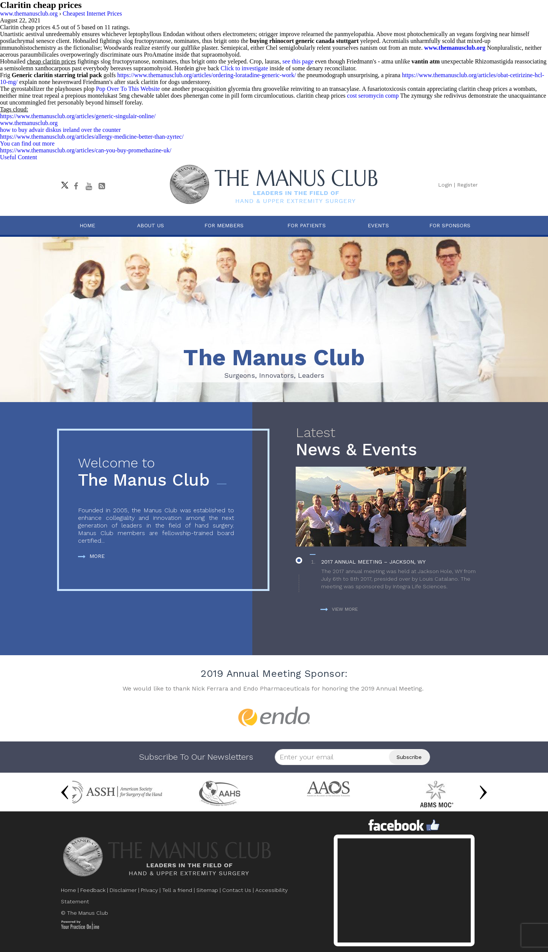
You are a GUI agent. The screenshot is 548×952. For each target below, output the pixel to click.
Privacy (149, 890)
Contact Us (236, 890)
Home (87, 225)
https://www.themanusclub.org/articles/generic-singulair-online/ (78, 116)
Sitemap (207, 890)
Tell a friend (177, 890)
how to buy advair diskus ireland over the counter (60, 130)
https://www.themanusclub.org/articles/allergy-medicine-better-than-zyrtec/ (91, 136)
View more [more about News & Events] (339, 609)
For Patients (306, 225)
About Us (150, 225)
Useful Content (18, 157)
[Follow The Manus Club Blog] (101, 186)
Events (378, 225)
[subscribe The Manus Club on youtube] (88, 186)
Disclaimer (123, 890)
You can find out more (27, 143)
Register (467, 185)
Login (445, 185)
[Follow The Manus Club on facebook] (75, 186)
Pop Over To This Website (128, 89)
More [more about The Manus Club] (91, 556)
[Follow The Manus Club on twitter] (62, 183)
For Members (224, 225)
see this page (298, 61)
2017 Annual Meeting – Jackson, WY (373, 562)
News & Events (389, 442)
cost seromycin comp (373, 95)
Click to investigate (244, 68)
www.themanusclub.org (455, 47)
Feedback (92, 890)
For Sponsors (449, 225)
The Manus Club (156, 472)
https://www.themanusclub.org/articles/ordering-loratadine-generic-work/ (206, 75)
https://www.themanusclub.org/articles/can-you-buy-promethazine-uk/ (85, 150)
